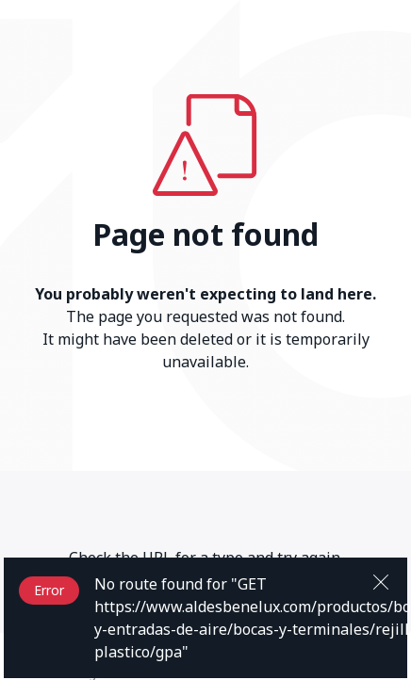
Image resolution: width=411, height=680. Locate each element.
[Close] (380, 580)
